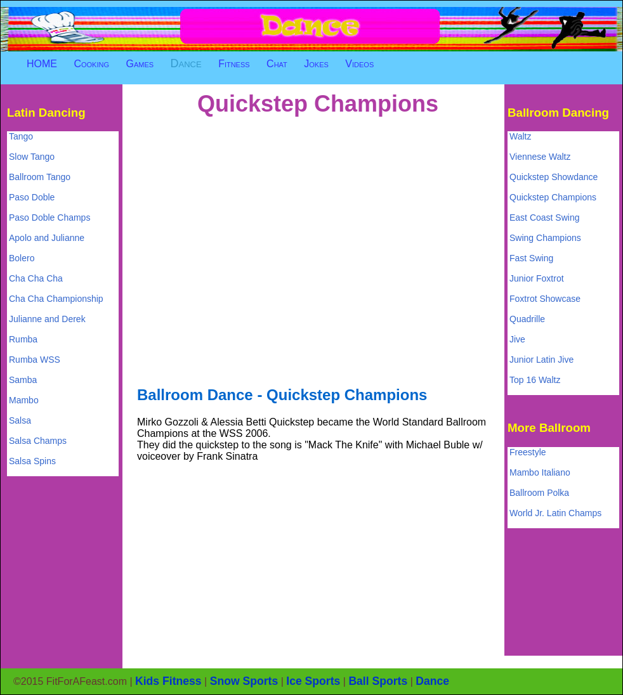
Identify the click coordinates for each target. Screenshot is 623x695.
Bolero (21, 258)
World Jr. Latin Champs (555, 513)
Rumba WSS (34, 359)
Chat (276, 63)
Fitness (234, 63)
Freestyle (527, 452)
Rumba (23, 339)
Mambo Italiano (539, 472)
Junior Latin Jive (541, 359)
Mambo (24, 400)
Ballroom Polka (539, 493)
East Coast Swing (544, 217)
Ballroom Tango (39, 177)
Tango (21, 136)
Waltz (520, 136)
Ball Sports (377, 681)
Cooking (91, 63)
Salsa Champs (38, 441)
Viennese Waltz (540, 157)
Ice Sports (313, 681)
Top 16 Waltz (534, 380)
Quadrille (527, 319)
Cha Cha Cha (36, 278)
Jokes (316, 63)
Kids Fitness (168, 681)
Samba (23, 380)
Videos (359, 63)
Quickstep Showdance (553, 177)
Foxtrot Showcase (544, 299)
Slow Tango (32, 157)
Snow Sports (244, 681)
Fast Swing (531, 258)
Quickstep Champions (552, 197)
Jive (517, 339)
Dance (186, 63)
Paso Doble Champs (49, 217)
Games (140, 63)
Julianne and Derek (47, 319)
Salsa (20, 420)
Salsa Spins (32, 461)
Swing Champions (545, 238)
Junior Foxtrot (536, 278)
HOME (42, 63)
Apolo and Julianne (46, 238)
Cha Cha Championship (56, 299)
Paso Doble (32, 197)
